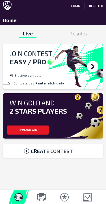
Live (28, 34)
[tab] (28, 33)
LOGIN (75, 6)
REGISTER (96, 6)
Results (78, 34)
